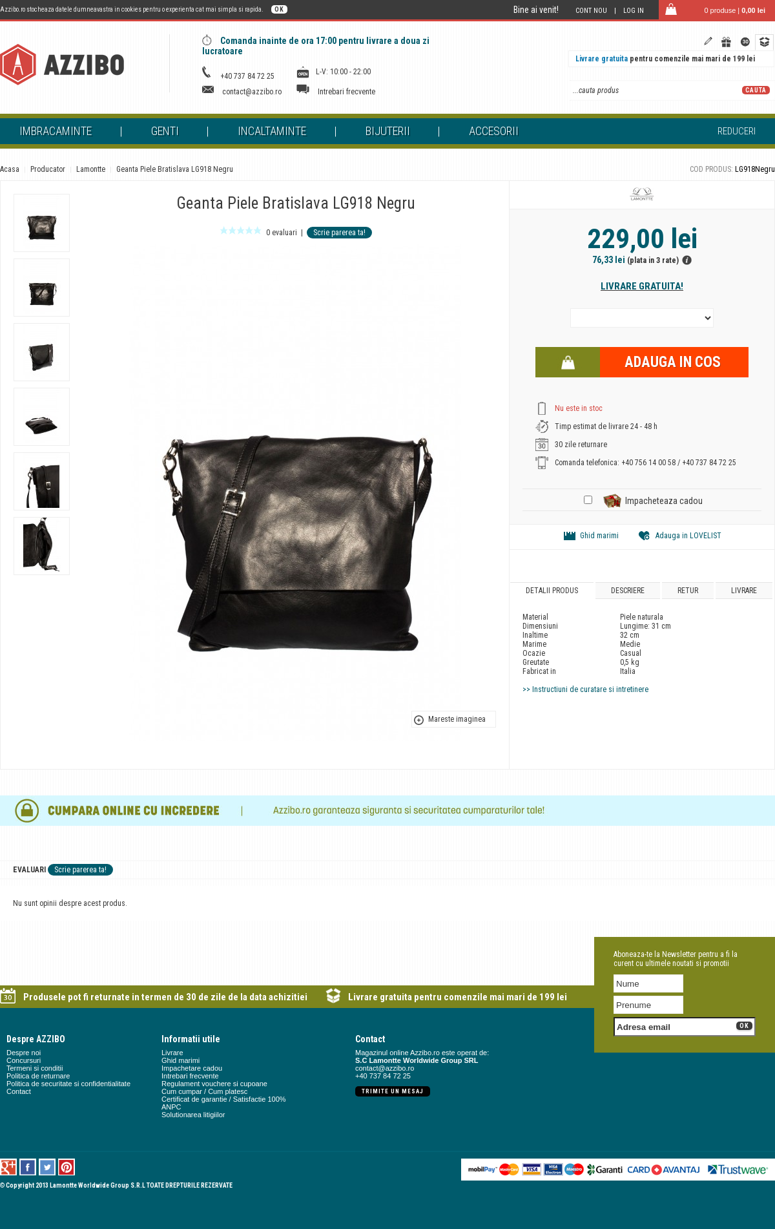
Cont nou (591, 10)
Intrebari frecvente (346, 91)
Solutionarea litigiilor (193, 1115)
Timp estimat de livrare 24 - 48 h (606, 426)
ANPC (171, 1107)
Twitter (47, 1167)
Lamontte (90, 169)
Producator (47, 169)
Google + (8, 1167)
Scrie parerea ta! (339, 232)
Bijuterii (388, 131)
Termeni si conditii (34, 1068)
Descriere (628, 590)
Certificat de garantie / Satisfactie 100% (223, 1099)
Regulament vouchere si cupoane (214, 1083)
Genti (165, 131)
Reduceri (737, 131)
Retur (687, 590)
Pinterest (67, 1167)
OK (279, 9)
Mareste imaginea (457, 719)
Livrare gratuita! (642, 286)
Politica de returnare (38, 1076)
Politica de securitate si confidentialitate (68, 1083)
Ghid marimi (599, 535)
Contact (18, 1091)
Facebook (28, 1167)
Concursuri (23, 1060)
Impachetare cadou (191, 1068)
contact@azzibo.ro (252, 91)
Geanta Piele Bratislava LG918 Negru (174, 169)
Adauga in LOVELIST (688, 535)
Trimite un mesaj (393, 1091)
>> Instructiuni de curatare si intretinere (585, 689)
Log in (633, 10)
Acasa (9, 169)
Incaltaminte (272, 131)
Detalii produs (552, 590)
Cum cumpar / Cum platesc (204, 1091)
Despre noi (23, 1052)
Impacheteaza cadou (664, 501)
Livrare (744, 590)
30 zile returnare (581, 444)
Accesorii (494, 131)
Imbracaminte (55, 131)
